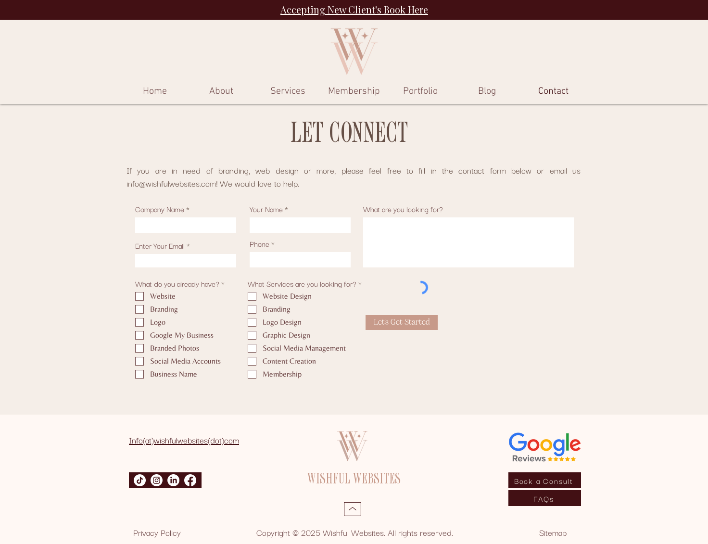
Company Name (159, 208)
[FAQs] (544, 498)
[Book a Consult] (544, 480)
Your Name (266, 208)
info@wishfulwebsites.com (171, 183)
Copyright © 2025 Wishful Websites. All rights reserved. (354, 532)
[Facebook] (190, 480)
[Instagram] (157, 480)
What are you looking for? (403, 208)
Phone (259, 243)
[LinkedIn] (173, 480)
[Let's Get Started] (401, 322)
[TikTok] (140, 480)
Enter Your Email (160, 245)
